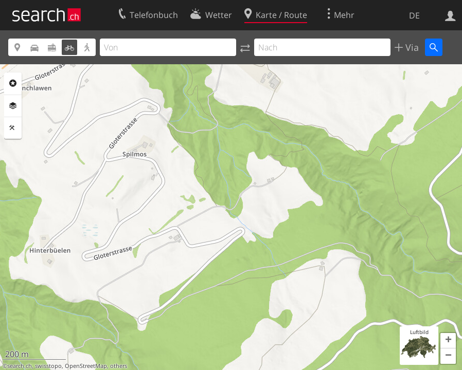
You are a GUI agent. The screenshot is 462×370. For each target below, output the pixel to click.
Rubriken (13, 83)
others (118, 365)
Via (411, 47)
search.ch (19, 365)
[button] (448, 340)
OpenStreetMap (86, 365)
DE (414, 15)
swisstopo (48, 365)
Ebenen (13, 106)
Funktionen (13, 128)
